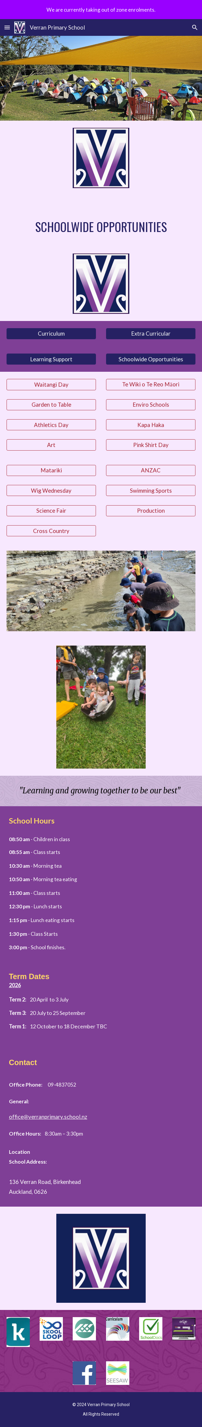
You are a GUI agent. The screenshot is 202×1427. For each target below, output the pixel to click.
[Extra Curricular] (150, 333)
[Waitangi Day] (51, 384)
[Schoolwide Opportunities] (150, 359)
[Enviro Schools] (150, 405)
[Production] (150, 511)
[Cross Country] (51, 531)
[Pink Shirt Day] (150, 445)
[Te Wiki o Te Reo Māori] (150, 385)
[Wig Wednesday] (51, 490)
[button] (7, 27)
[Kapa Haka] (150, 425)
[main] (101, 226)
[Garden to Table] (51, 405)
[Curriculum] (51, 333)
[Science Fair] (51, 511)
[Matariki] (51, 470)
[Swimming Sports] (150, 490)
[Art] (51, 445)
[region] (101, 9)
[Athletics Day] (51, 425)
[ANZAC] (150, 470)
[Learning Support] (51, 359)
